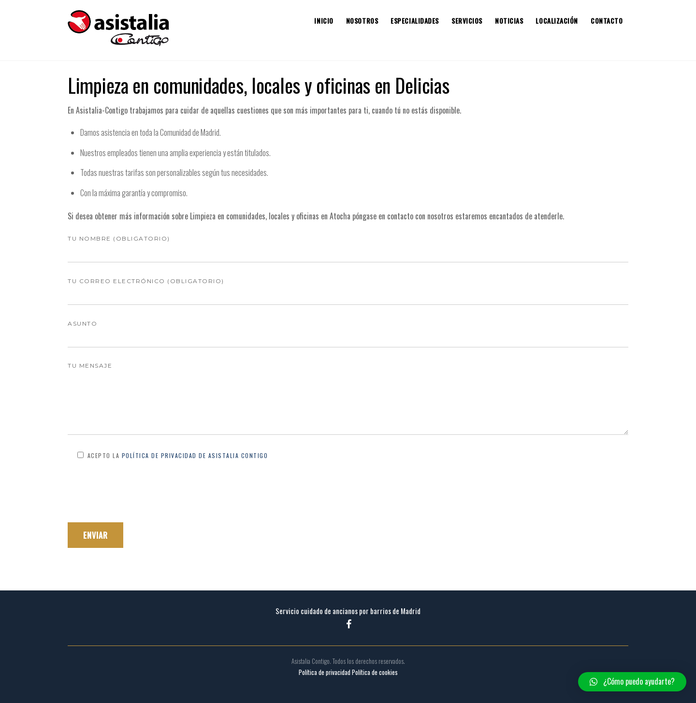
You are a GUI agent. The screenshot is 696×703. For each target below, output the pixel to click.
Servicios (466, 21)
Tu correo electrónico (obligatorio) (348, 288)
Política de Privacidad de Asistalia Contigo (195, 455)
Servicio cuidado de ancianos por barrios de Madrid (348, 610)
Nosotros (362, 21)
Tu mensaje (348, 399)
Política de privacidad (324, 672)
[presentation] (141, 491)
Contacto (607, 21)
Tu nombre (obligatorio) (348, 246)
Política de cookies (375, 672)
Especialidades (415, 21)
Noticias (509, 21)
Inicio (323, 21)
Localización (557, 21)
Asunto (348, 331)
